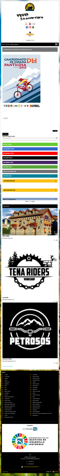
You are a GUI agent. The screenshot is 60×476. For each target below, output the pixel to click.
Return (5, 134)
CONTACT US (30, 40)
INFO (55, 240)
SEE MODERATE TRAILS (8, 149)
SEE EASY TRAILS (7, 144)
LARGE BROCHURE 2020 (30, 181)
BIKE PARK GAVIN (30, 176)
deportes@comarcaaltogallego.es (31, 466)
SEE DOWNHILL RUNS (8, 162)
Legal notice (5, 471)
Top (1, 474)
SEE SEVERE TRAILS (7, 158)
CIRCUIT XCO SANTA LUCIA (9, 171)
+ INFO (5, 118)
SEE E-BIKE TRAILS (7, 167)
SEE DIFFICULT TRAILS (8, 153)
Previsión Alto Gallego (7, 366)
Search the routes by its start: (8, 136)
